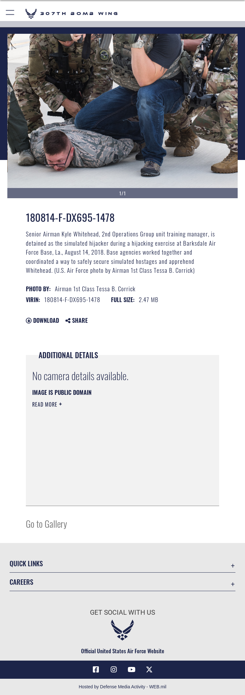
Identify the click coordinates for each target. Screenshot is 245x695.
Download (42, 320)
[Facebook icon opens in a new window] (95, 669)
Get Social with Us (122, 612)
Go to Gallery (46, 523)
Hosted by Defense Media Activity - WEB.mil (123, 686)
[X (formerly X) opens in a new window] (149, 669)
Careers (21, 582)
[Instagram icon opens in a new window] (113, 669)
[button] (10, 13)
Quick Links (26, 563)
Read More (45, 404)
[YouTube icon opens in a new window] (131, 669)
